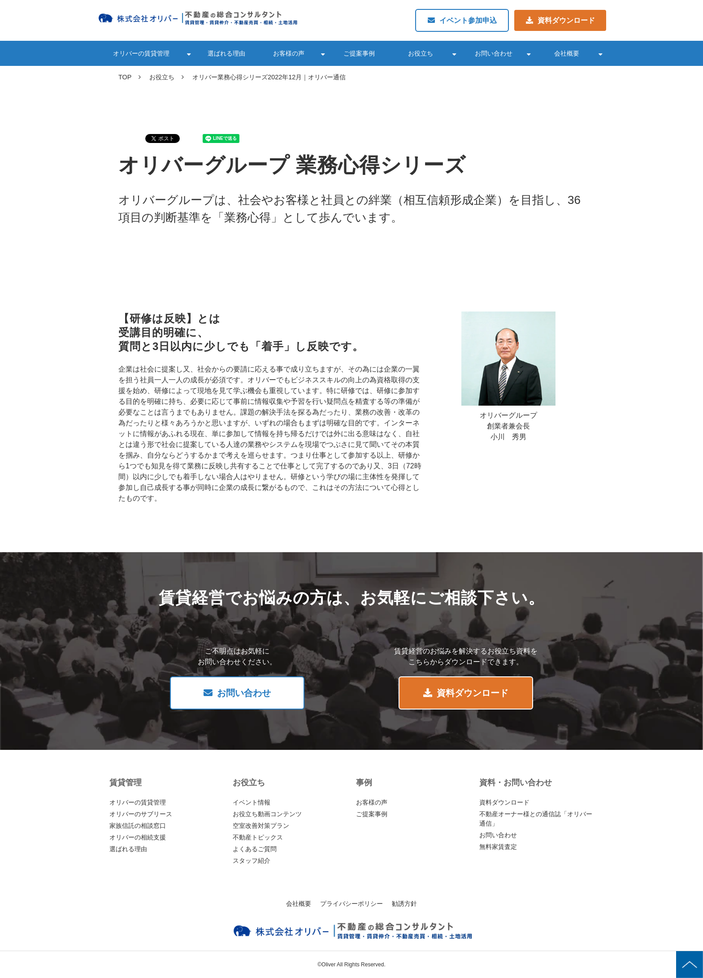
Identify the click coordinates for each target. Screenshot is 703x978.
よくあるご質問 (255, 849)
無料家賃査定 (498, 846)
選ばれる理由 (226, 53)
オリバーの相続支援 (137, 837)
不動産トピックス (258, 837)
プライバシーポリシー (351, 903)
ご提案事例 (359, 53)
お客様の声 (288, 53)
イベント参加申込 (468, 20)
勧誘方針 (404, 903)
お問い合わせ (493, 53)
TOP (124, 77)
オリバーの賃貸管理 (141, 53)
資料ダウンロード (566, 20)
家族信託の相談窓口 (137, 825)
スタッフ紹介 (251, 860)
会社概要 (566, 53)
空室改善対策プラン (261, 825)
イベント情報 (251, 802)
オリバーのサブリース (140, 814)
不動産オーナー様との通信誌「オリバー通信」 (535, 818)
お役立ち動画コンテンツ (267, 814)
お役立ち (420, 53)
